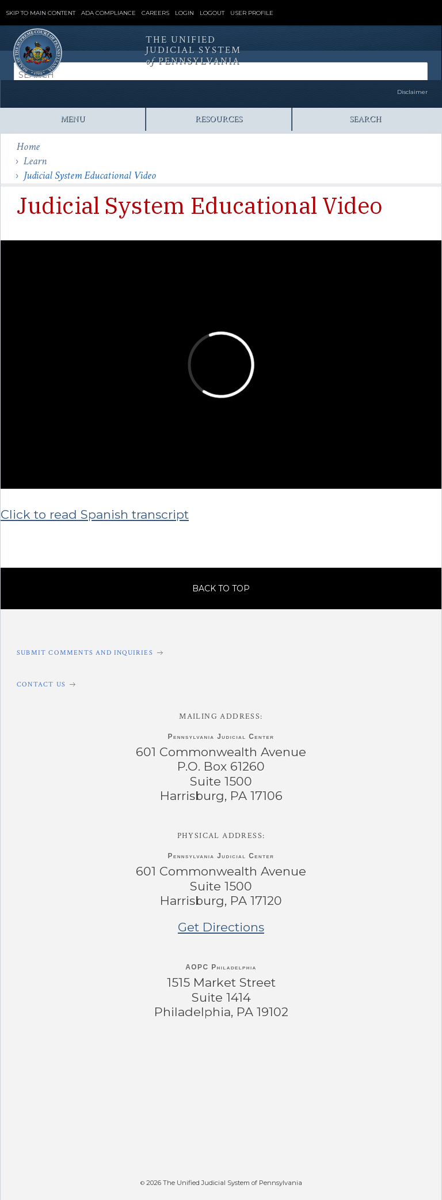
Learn (35, 161)
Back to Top (221, 588)
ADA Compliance (108, 13)
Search (365, 119)
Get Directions (221, 927)
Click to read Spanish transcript (95, 514)
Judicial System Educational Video (90, 175)
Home (28, 146)
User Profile (251, 13)
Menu (72, 119)
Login (184, 13)
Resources (218, 119)
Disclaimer (412, 92)
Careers (155, 13)
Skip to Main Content (40, 13)
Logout (212, 13)
